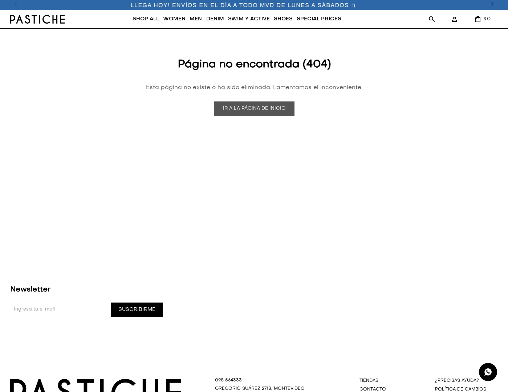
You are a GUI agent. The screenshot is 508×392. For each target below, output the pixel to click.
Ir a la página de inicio (254, 108)
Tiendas (368, 381)
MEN (196, 19)
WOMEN (174, 19)
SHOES (283, 19)
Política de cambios (460, 389)
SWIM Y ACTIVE (249, 19)
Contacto (372, 389)
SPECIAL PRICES (319, 19)
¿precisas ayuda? (457, 381)
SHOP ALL (146, 19)
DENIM (215, 19)
